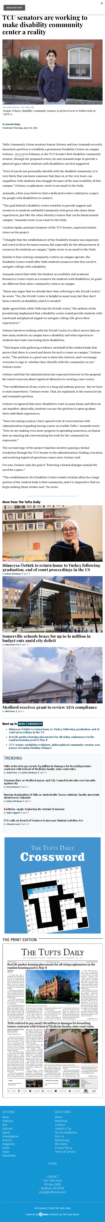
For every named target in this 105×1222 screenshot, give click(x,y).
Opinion (7, 1128)
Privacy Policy (63, 1148)
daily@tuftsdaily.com (52, 1192)
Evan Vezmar (13, 787)
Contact (60, 1125)
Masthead (61, 1121)
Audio (6, 1148)
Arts (4, 1125)
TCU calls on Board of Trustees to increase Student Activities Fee (43, 820)
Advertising (62, 1140)
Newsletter (9, 1155)
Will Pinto (10, 711)
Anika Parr (12, 772)
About (59, 1117)
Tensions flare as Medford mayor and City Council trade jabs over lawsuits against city (49, 782)
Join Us (59, 1136)
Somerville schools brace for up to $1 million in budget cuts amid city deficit (46, 638)
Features (7, 1121)
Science (7, 1140)
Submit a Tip (63, 1128)
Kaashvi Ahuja (13, 124)
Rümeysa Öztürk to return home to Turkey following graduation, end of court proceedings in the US (51, 567)
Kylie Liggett (13, 812)
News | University (30, 723)
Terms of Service (65, 1152)
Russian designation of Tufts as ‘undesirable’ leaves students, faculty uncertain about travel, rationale (51, 796)
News (5, 1117)
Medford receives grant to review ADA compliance (49, 707)
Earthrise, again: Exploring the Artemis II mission (34, 809)
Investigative (10, 1136)
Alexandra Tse (12, 644)
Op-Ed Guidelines (66, 1132)
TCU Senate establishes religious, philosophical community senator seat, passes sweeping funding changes (54, 746)
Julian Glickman (13, 574)
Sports (6, 1132)
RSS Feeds (61, 1144)
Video (5, 1152)
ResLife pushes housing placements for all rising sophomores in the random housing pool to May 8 (51, 738)
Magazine (8, 1144)
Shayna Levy (13, 824)
